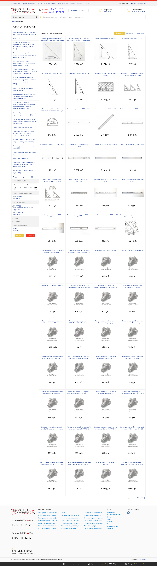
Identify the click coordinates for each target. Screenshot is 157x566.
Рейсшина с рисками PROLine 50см (52, 144)
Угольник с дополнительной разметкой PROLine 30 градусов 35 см (78, 40)
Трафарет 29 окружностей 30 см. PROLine (105, 74)
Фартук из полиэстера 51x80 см (105, 250)
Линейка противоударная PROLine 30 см (52, 216)
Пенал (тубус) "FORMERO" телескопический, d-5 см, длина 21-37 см (105, 287)
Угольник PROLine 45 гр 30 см (106, 38)
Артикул (16, 222)
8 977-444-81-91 (56, 9)
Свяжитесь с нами (78, 11)
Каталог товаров (25, 17)
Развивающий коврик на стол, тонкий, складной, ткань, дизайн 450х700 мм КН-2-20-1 (79, 287)
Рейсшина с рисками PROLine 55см (132, 109)
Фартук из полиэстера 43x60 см (52, 286)
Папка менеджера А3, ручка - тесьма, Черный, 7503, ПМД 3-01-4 (132, 393)
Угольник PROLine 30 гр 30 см (79, 73)
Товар (15, 218)
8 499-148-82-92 (21, 537)
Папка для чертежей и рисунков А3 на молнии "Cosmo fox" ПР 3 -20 (79, 428)
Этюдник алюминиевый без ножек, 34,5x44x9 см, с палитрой (52, 251)
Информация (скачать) (28, 4)
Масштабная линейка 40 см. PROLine (78, 180)
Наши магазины (63, 4)
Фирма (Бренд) (18, 202)
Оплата (53, 4)
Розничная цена (19, 181)
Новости (72, 4)
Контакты (80, 4)
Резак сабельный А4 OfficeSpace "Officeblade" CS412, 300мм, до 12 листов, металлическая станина (79, 252)
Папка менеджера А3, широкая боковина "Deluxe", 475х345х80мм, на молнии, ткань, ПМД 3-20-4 (78, 394)
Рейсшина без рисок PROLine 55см (105, 144)
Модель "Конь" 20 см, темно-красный (105, 463)
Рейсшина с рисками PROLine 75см (79, 109)
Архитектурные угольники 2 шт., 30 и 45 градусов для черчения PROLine (132, 217)
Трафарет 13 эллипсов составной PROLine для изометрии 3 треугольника (132, 75)
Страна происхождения (22, 193)
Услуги (40, 4)
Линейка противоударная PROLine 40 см (132, 180)
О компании (15, 4)
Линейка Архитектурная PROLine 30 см (105, 216)
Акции (87, 4)
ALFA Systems (142, 559)
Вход (134, 4)
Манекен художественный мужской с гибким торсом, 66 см (132, 463)
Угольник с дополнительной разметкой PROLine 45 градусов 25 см (52, 40)
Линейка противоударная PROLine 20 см (78, 216)
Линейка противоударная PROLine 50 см (105, 180)
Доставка (47, 4)
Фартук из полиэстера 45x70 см (132, 250)
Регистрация (141, 4)
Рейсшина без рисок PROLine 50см (132, 144)
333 (142, 498)
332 (138, 498)
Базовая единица (19, 225)
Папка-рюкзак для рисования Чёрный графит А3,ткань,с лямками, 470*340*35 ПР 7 (52, 323)
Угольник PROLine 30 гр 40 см (132, 38)
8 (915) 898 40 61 (21, 551)
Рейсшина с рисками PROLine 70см (105, 109)
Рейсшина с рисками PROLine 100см (79, 145)
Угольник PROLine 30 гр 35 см (52, 73)
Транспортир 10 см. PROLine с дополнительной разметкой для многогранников (52, 111)
